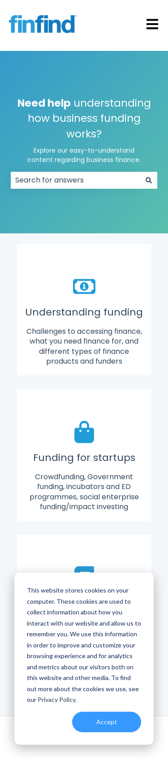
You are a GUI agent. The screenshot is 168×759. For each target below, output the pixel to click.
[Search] (148, 180)
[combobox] (75, 180)
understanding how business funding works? (84, 130)
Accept (106, 722)
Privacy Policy (56, 699)
